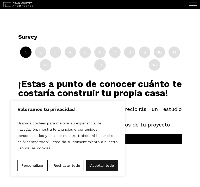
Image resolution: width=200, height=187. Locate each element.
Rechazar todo (67, 165)
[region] (67, 139)
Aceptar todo (102, 165)
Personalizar (32, 165)
